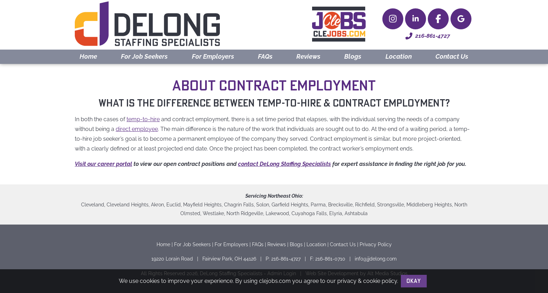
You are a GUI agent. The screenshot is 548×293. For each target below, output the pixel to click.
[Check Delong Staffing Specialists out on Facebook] (438, 18)
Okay (413, 281)
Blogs (352, 56)
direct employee (137, 129)
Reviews (308, 56)
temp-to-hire (143, 119)
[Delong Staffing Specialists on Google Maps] (460, 18)
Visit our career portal (103, 164)
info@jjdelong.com (376, 259)
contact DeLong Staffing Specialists (284, 164)
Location (398, 56)
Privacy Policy (376, 244)
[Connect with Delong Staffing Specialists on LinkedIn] (415, 18)
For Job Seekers (144, 56)
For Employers (213, 56)
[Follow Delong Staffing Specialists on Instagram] (392, 18)
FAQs (265, 56)
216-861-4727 (427, 35)
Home (88, 56)
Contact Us (451, 56)
